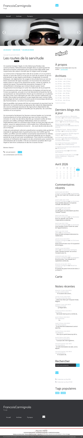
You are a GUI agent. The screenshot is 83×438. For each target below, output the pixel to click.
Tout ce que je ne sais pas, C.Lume (65, 155)
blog (68, 434)
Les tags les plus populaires (53, 432)
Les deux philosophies (62, 292)
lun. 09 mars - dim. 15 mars (63, 79)
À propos (30, 16)
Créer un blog (38, 430)
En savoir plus (72, 436)
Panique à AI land (60, 306)
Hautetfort (45, 430)
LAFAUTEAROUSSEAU (67, 144)
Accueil (8, 16)
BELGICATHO (62, 148)
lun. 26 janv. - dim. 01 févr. (63, 88)
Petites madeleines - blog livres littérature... (64, 157)
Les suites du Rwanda (28, 49)
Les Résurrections (60, 325)
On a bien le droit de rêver (63, 298)
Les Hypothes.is (60, 345)
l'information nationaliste (71, 118)
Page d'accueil (16, 49)
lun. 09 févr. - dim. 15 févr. (63, 84)
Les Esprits (58, 312)
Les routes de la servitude (23, 58)
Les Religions (59, 333)
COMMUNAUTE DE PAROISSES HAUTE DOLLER (67, 126)
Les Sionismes (74, 193)
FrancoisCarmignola (17, 5)
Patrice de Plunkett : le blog (70, 122)
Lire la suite (64, 69)
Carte (58, 277)
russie (63, 393)
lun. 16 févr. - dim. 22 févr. (63, 81)
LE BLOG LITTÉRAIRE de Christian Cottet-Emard (67, 139)
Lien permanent (9, 152)
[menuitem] (8, 16)
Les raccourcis (7, 49)
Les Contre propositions (62, 339)
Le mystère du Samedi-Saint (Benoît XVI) (67, 147)
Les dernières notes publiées (42, 432)
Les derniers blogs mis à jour (29, 432)
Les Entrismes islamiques (69, 250)
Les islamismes (59, 318)
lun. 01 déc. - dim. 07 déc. (62, 98)
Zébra (57, 209)
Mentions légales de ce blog (30, 434)
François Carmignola (61, 193)
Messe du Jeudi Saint (61, 124)
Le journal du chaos (61, 151)
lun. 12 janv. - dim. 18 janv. (63, 91)
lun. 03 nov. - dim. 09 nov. (62, 100)
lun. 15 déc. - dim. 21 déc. (62, 95)
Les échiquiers (74, 258)
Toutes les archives (60, 103)
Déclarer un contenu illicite (18, 434)
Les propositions (60, 353)
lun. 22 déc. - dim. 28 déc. (62, 93)
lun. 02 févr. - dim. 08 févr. (63, 86)
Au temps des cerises (70, 131)
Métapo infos (67, 135)
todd (57, 393)
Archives (18, 16)
